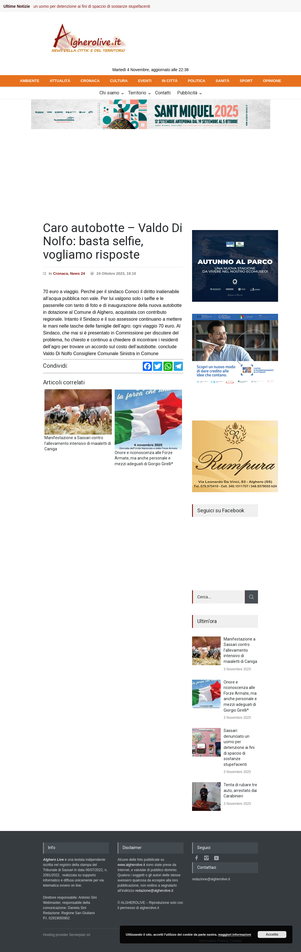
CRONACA (90, 81)
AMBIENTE (29, 81)
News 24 (77, 273)
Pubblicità (187, 93)
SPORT (246, 81)
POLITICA (196, 81)
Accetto (272, 934)
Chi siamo (109, 93)
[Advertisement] (150, 173)
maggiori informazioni (234, 934)
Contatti (163, 93)
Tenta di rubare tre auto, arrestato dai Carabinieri (240, 790)
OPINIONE (272, 81)
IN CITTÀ (169, 81)
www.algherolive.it (131, 865)
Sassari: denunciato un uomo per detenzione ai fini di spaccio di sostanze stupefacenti (78, 6)
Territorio (137, 93)
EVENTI (144, 81)
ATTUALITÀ (60, 81)
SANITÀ (222, 81)
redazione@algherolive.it (154, 891)
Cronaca (60, 273)
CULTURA (119, 81)
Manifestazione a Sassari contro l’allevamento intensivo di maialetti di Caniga (240, 650)
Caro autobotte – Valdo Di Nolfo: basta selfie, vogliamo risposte (113, 241)
